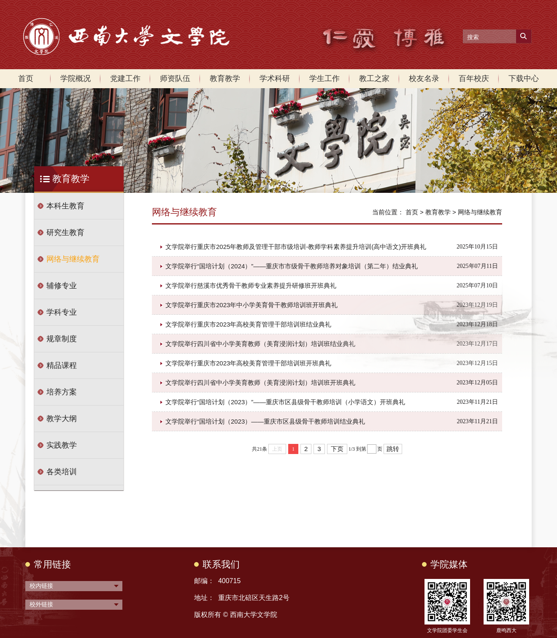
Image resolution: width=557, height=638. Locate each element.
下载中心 (523, 78)
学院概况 (75, 78)
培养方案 (61, 392)
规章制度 (61, 339)
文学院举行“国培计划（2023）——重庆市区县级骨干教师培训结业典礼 (265, 421)
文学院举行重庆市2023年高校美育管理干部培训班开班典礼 (248, 363)
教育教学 (225, 78)
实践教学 (61, 445)
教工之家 (374, 78)
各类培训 (61, 472)
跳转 (393, 448)
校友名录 (424, 78)
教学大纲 (61, 418)
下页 (337, 448)
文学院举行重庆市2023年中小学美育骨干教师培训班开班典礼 (251, 304)
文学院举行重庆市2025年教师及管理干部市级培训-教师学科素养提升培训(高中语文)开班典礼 (295, 246)
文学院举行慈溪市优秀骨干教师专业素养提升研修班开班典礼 (250, 285)
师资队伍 (175, 78)
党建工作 (125, 78)
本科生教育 (65, 206)
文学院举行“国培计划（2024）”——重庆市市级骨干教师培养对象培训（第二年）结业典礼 (291, 266)
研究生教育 (65, 232)
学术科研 (275, 78)
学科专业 (61, 312)
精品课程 (61, 365)
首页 (25, 78)
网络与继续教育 (73, 259)
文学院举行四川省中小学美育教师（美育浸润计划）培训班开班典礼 (260, 382)
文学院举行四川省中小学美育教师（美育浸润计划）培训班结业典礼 (260, 343)
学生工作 (324, 78)
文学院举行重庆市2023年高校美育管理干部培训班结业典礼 (248, 324)
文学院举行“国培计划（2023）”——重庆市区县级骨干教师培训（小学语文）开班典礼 (285, 402)
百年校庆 (474, 78)
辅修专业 (61, 285)
